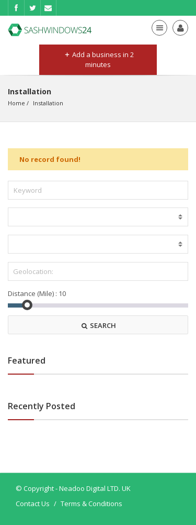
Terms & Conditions (91, 503)
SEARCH (98, 325)
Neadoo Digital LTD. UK (95, 488)
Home (16, 103)
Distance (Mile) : (32, 293)
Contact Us (33, 503)
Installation (48, 103)
